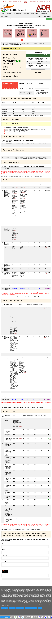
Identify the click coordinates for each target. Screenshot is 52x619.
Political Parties (34, 13)
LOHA (27, 43)
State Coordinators (20, 608)
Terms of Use (33, 608)
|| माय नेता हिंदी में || (5, 16)
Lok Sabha (8, 13)
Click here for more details (38, 69)
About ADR (39, 16)
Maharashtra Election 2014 (13, 43)
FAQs (40, 608)
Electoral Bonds (43, 13)
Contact (27, 608)
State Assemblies (17, 13)
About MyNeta (47, 16)
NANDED (23, 43)
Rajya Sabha (26, 13)
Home (2, 13)
